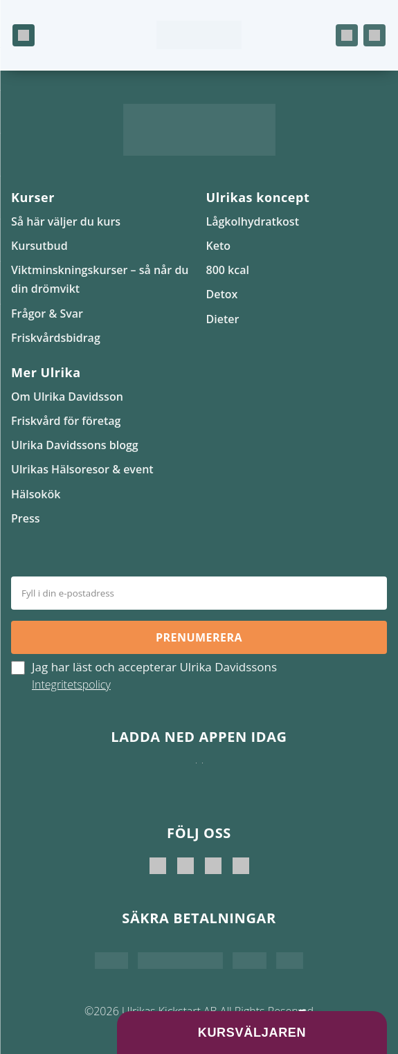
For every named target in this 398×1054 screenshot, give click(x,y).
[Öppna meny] (23, 35)
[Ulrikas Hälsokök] (241, 865)
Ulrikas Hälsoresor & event (82, 469)
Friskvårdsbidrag (55, 337)
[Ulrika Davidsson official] (185, 865)
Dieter (222, 319)
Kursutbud (39, 245)
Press (25, 518)
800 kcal (227, 270)
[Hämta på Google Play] (202, 776)
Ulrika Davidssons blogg (74, 445)
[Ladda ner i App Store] (196, 776)
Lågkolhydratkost (252, 221)
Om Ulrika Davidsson (67, 396)
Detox (222, 294)
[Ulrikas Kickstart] (213, 865)
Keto (218, 245)
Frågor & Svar (47, 313)
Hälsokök (35, 494)
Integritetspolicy (71, 684)
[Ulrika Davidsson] (158, 865)
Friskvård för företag (65, 420)
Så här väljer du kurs (65, 221)
